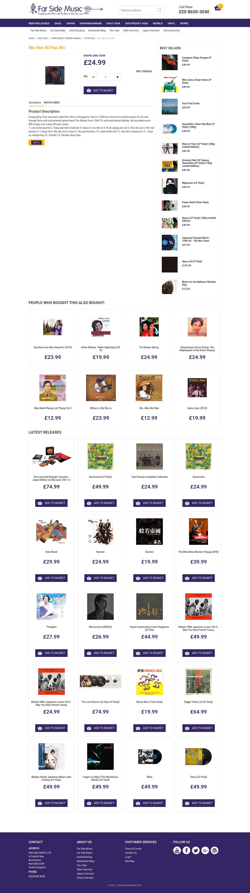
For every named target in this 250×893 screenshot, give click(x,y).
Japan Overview (151, 30)
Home (31, 38)
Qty (85, 76)
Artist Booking (77, 30)
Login (128, 857)
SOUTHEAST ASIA (136, 23)
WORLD (158, 23)
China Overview (171, 30)
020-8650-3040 (37, 876)
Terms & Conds (133, 848)
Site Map (130, 861)
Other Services (131, 30)
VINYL (171, 23)
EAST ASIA (113, 23)
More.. (184, 23)
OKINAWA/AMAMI (91, 23)
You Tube (114, 30)
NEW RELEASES (39, 23)
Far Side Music (39, 30)
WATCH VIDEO (52, 102)
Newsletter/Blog (97, 30)
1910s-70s (89, 38)
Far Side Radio (58, 30)
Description (35, 102)
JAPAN (70, 23)
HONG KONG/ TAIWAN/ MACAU (66, 38)
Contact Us (131, 852)
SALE (57, 23)
